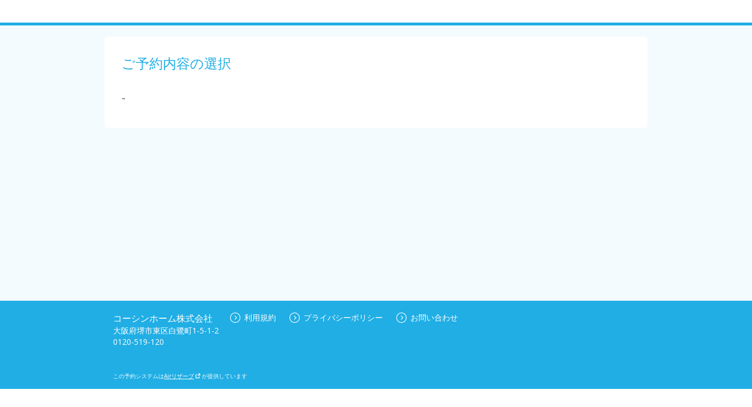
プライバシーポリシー (336, 317)
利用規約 (253, 317)
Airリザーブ (182, 376)
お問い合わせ (427, 317)
